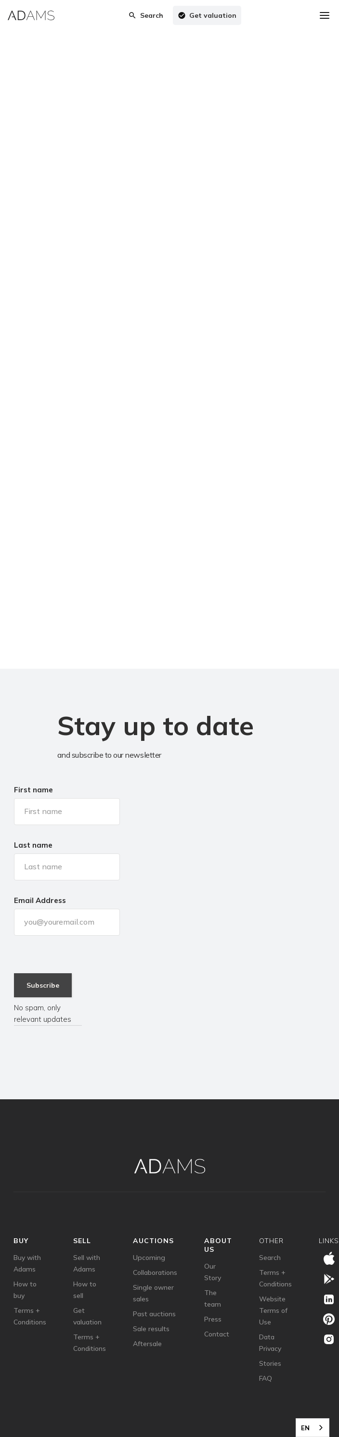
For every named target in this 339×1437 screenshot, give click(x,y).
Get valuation (87, 1316)
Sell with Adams (86, 1263)
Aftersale (147, 1343)
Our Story (212, 1272)
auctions (153, 1240)
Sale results (151, 1328)
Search (270, 1257)
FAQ (265, 1378)
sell (82, 1240)
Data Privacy (270, 1343)
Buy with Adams (27, 1263)
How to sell (84, 1290)
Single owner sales (153, 1293)
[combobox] (312, 1427)
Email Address (40, 900)
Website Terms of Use (273, 1310)
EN (305, 1428)
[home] (31, 15)
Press (213, 1319)
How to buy (25, 1290)
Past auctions (154, 1314)
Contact (216, 1334)
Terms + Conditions (29, 1316)
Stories (270, 1363)
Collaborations (155, 1272)
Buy (20, 1240)
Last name (33, 845)
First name (33, 789)
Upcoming (149, 1257)
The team (212, 1298)
